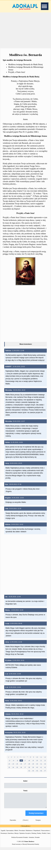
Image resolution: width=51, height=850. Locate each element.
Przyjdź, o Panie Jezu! (16, 72)
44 (33, 771)
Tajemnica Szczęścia (25, 835)
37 (25, 767)
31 (41, 764)
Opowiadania (9, 833)
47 (45, 771)
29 (33, 764)
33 (9, 767)
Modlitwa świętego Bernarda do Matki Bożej (25, 64)
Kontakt (37, 840)
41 (41, 767)
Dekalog (34, 835)
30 (37, 764)
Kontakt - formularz (28, 840)
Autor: (25, 781)
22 (45, 760)
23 (9, 764)
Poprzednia (13, 822)
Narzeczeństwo (45, 833)
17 (25, 760)
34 (13, 767)
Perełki (44, 835)
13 (9, 760)
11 (41, 757)
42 (45, 767)
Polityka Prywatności (17, 840)
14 (13, 760)
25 (17, 764)
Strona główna (25, 828)
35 (17, 767)
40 (37, 767)
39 (33, 767)
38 (29, 767)
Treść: (25, 790)
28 (29, 764)
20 (37, 760)
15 (17, 760)
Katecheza (11, 835)
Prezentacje (4, 835)
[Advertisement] (25, 30)
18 (29, 760)
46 (41, 771)
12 (45, 757)
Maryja (16, 835)
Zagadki (3, 833)
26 (21, 764)
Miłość (16, 833)
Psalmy (39, 835)
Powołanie (22, 833)
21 (41, 760)
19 (33, 760)
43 (29, 771)
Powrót (25, 822)
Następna (38, 822)
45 (37, 771)
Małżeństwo (29, 833)
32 (45, 764)
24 (13, 764)
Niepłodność (36, 833)
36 (21, 767)
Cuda (48, 835)
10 (37, 757)
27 (25, 764)
